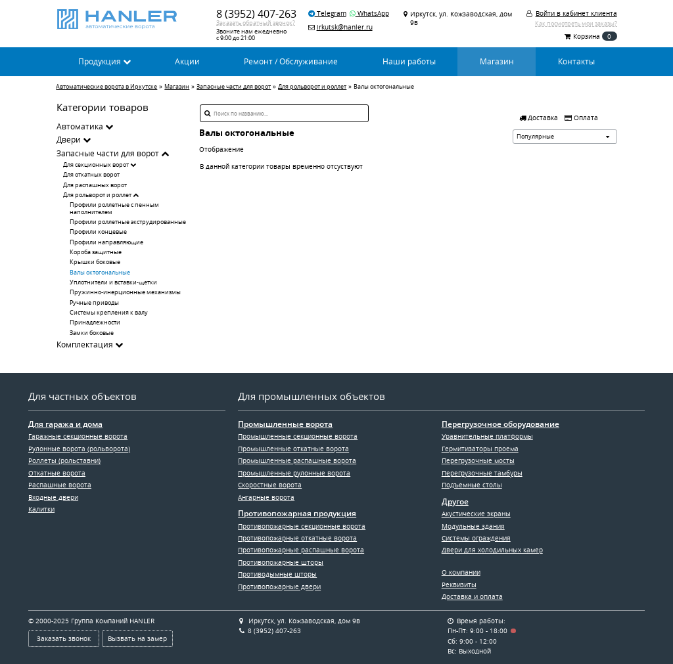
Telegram (327, 13)
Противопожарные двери (279, 586)
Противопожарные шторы (280, 562)
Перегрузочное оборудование (500, 424)
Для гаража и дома (65, 424)
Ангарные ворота (266, 497)
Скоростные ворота (270, 484)
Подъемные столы (472, 484)
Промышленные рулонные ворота (294, 472)
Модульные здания (473, 526)
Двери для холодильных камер (492, 549)
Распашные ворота (59, 484)
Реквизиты (459, 584)
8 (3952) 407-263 (256, 13)
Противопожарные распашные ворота (301, 549)
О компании (461, 572)
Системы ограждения (476, 537)
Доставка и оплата (472, 596)
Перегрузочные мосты (478, 460)
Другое (455, 501)
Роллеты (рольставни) (64, 460)
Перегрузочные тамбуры (482, 472)
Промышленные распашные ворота (297, 460)
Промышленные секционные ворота (298, 436)
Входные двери (53, 497)
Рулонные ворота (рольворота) (79, 448)
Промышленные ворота (285, 424)
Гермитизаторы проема (480, 448)
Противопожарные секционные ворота (301, 526)
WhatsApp (369, 13)
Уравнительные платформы (487, 436)
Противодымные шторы (277, 574)
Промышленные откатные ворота (293, 448)
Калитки (41, 509)
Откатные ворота (56, 472)
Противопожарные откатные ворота (297, 537)
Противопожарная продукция (297, 513)
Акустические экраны (476, 513)
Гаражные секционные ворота (78, 436)
